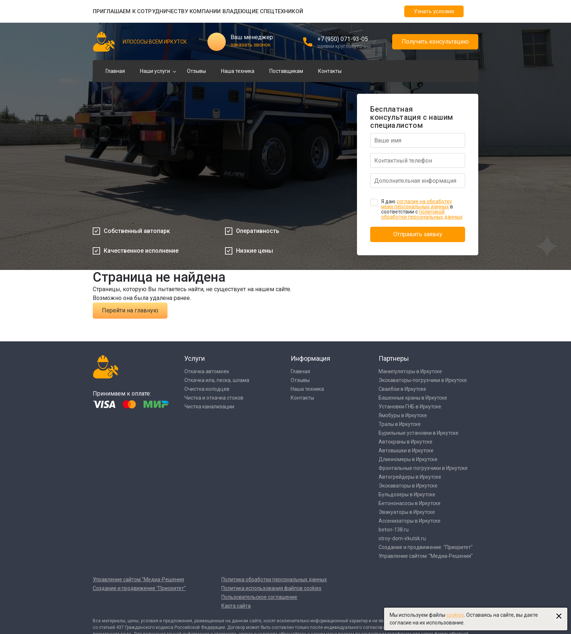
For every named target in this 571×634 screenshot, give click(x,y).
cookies (455, 615)
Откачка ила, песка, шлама (216, 380)
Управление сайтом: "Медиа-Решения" (426, 556)
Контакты (330, 71)
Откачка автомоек (206, 371)
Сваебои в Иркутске (402, 389)
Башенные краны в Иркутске (413, 398)
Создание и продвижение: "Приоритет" (426, 547)
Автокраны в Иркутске (405, 442)
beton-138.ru (394, 530)
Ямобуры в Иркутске (403, 415)
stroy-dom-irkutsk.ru (402, 538)
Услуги (194, 358)
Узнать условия (434, 11)
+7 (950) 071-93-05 (342, 39)
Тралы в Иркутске (400, 424)
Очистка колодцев (206, 389)
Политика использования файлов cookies (271, 588)
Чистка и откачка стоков (213, 398)
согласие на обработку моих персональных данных (416, 204)
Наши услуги (155, 71)
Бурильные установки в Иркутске (418, 433)
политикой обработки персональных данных (422, 214)
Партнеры (394, 358)
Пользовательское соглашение (259, 597)
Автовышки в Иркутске (406, 450)
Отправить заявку (417, 234)
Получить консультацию (435, 41)
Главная (115, 71)
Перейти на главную (130, 310)
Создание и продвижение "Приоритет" (139, 588)
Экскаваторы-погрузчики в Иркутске (423, 380)
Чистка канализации (209, 406)
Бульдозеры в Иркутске (407, 494)
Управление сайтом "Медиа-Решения (138, 579)
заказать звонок (250, 45)
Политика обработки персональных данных (274, 579)
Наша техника (237, 71)
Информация (310, 358)
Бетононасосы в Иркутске (410, 503)
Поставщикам (286, 71)
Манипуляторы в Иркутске (410, 371)
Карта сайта (236, 606)
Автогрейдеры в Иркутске (410, 477)
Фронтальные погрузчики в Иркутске (423, 468)
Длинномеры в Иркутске (408, 459)
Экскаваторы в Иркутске (408, 486)
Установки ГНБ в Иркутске (410, 406)
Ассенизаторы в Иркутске (410, 521)
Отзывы (196, 71)
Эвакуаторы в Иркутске (407, 512)
